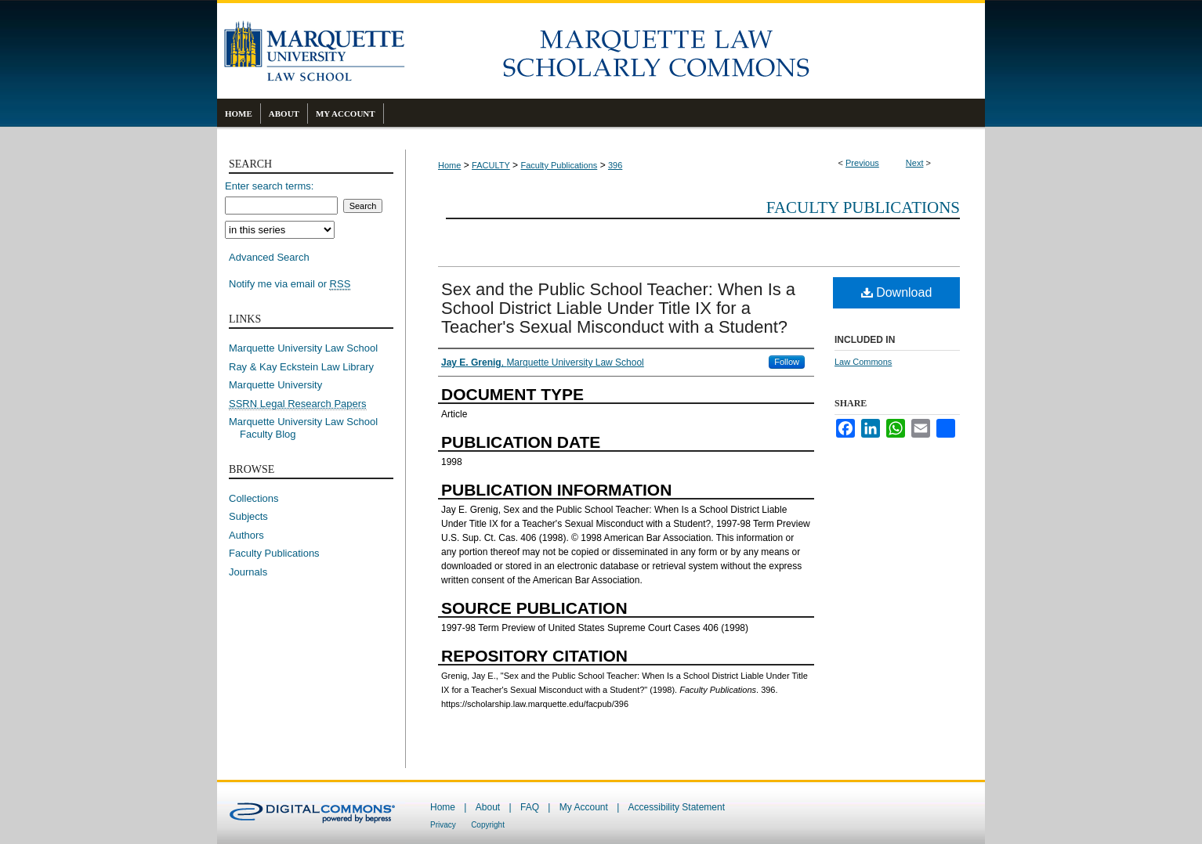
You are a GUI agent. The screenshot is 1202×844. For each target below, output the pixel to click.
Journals (248, 572)
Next (915, 163)
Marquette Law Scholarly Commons (695, 51)
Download (896, 292)
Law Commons (863, 361)
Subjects (248, 516)
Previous (862, 163)
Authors (246, 535)
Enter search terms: (269, 186)
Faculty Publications (558, 165)
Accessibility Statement (676, 807)
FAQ (529, 807)
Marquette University (275, 385)
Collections (254, 498)
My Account (583, 807)
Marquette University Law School (303, 348)
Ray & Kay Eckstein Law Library (301, 367)
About (488, 807)
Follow (786, 361)
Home (449, 165)
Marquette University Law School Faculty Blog (309, 428)
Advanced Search (269, 257)
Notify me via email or (289, 284)
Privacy (443, 825)
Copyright (488, 825)
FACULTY (491, 165)
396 (615, 165)
